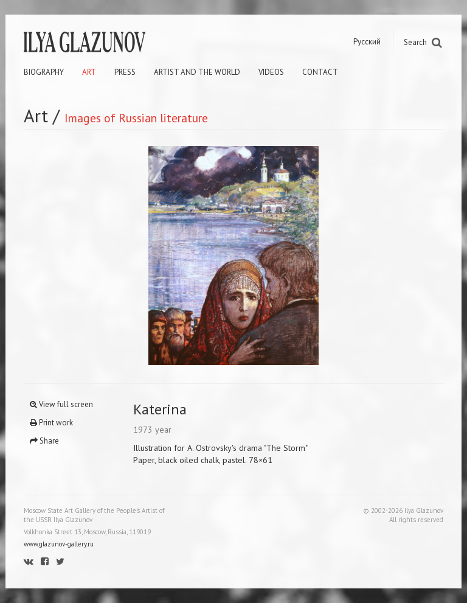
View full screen (61, 404)
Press (125, 72)
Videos (271, 72)
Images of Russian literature (136, 117)
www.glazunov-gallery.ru (59, 544)
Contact (320, 72)
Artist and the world (197, 72)
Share (44, 441)
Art (89, 72)
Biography (44, 72)
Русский (367, 42)
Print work (51, 422)
